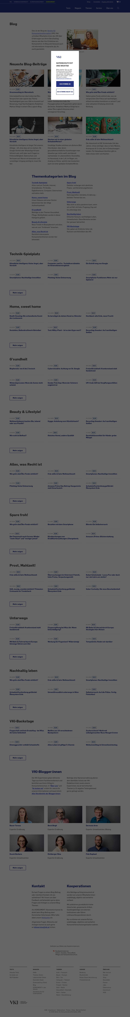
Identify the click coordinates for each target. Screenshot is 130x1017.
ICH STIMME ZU (65, 84)
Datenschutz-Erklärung (63, 78)
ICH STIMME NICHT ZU (65, 92)
